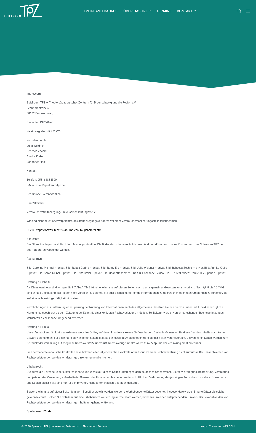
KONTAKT (186, 11)
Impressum (57, 426)
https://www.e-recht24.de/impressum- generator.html (69, 230)
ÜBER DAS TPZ (137, 11)
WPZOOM (229, 426)
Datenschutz (73, 426)
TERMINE (164, 11)
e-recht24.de (43, 411)
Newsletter (89, 426)
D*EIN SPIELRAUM (101, 11)
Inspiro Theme (209, 426)
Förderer (103, 426)
